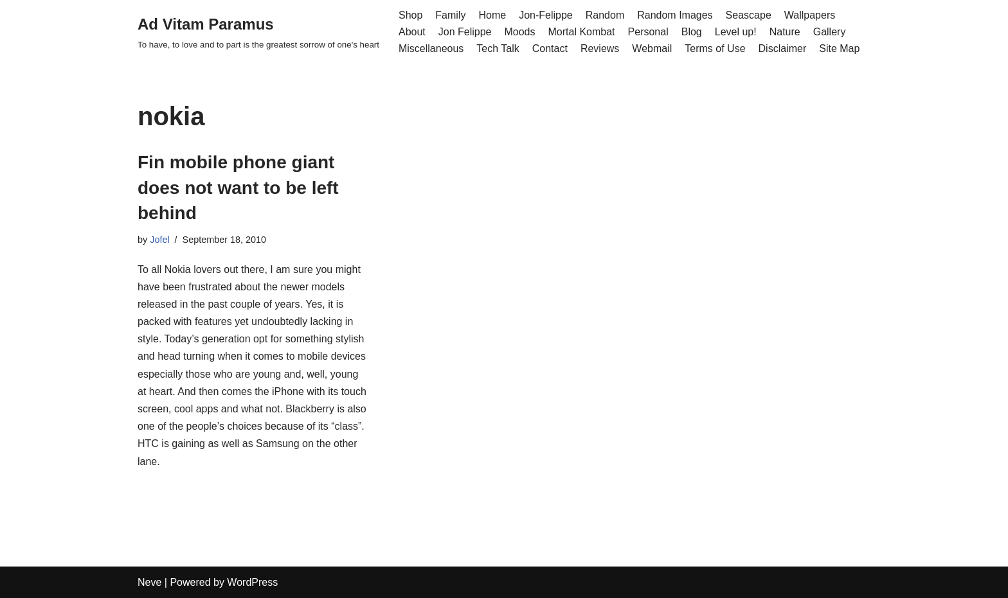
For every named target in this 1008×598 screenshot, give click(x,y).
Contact (550, 48)
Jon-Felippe (546, 15)
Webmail (652, 48)
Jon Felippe (465, 31)
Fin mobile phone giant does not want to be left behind (238, 187)
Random (605, 15)
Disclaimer (783, 48)
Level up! (736, 31)
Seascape (748, 15)
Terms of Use (715, 48)
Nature (785, 31)
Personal (648, 31)
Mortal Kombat (581, 31)
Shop (410, 15)
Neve (149, 582)
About (412, 31)
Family (450, 15)
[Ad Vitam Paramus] (258, 32)
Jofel (159, 239)
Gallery (829, 31)
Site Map (839, 48)
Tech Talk (497, 48)
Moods (519, 31)
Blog (691, 31)
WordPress (252, 582)
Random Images (674, 15)
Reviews (599, 48)
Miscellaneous (431, 48)
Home (492, 15)
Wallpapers (809, 15)
